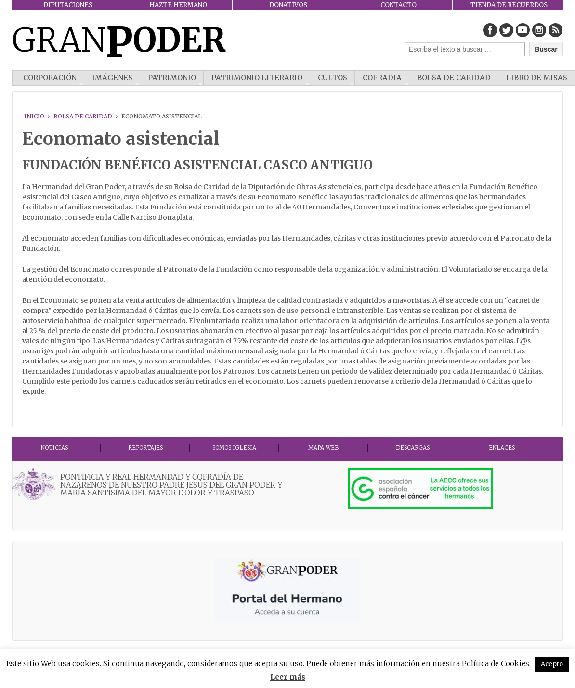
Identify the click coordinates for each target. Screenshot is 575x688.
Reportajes (145, 447)
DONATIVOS (288, 5)
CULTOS (332, 77)
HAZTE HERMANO (178, 5)
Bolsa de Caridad (454, 77)
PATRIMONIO (172, 77)
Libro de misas (536, 77)
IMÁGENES (112, 77)
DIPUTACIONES (67, 5)
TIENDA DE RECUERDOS (509, 5)
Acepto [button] (552, 664)
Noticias (54, 447)
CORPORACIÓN (50, 77)
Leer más (287, 677)
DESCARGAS (413, 447)
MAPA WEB (323, 447)
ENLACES (502, 447)
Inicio (34, 116)
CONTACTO (398, 5)
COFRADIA (382, 77)
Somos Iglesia (234, 447)
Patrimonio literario (256, 77)
